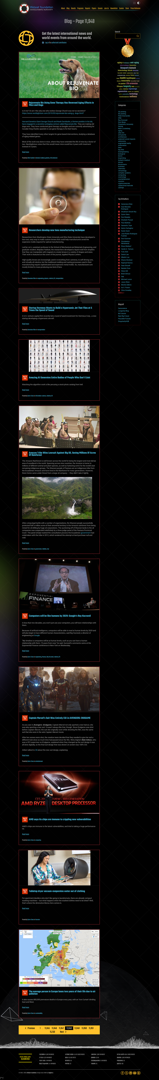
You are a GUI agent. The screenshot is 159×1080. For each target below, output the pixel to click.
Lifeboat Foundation (32, 1073)
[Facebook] (122, 1073)
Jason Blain (125, 282)
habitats (44, 549)
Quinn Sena (31, 396)
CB (36, 750)
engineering (41, 278)
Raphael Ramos (127, 263)
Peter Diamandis (124, 116)
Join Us (106, 8)
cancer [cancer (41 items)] (124, 73)
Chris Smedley (126, 290)
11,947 (61, 1028)
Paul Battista (125, 223)
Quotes (121, 8)
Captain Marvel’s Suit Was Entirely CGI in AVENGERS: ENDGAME (59, 718)
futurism (37, 919)
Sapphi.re (50, 1073)
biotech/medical (40, 158)
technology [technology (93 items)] (133, 94)
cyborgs (121, 188)
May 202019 (25, 104)
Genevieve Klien (32, 278)
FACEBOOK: (43, 1054)
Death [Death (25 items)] (137, 73)
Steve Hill (124, 271)
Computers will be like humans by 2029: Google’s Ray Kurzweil (60, 616)
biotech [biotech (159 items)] (132, 68)
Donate (100, 8)
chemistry (121, 169)
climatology (122, 171)
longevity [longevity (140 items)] (127, 86)
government (86, 533)
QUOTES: (119, 1063)
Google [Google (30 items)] (118, 78)
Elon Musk (122, 122)
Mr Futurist (122, 313)
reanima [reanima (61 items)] (125, 89)
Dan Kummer (126, 239)
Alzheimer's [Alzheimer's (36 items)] (127, 63)
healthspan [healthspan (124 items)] (130, 78)
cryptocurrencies (124, 183)
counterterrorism (124, 179)
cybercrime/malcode (125, 185)
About (63, 8)
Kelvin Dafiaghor (127, 228)
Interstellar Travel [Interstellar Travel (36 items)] (135, 81)
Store (127, 8)
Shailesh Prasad (127, 220)
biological (121, 154)
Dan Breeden (125, 217)
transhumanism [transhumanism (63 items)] (124, 97)
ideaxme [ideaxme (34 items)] (119, 81)
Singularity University (125, 124)
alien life (121, 133)
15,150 (52, 1032)
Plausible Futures (124, 319)
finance (44, 657)
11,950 (84, 1028)
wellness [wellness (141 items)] (133, 96)
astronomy (122, 141)
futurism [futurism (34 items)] (137, 75)
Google (37, 635)
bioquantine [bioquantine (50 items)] (132, 65)
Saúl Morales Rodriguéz (126, 208)
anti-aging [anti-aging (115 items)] (134, 62)
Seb (122, 277)
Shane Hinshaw (126, 260)
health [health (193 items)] (123, 78)
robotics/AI (52, 278)
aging (120, 131)
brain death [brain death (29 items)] (120, 73)
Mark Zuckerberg (124, 128)
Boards (73, 8)
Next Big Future (123, 316)
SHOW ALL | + (121, 293)
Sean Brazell (125, 266)
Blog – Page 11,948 (79, 21)
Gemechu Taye (126, 225)
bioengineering (123, 152)
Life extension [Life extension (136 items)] (132, 83)
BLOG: (67, 1057)
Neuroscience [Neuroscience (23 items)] (137, 86)
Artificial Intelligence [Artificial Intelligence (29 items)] (124, 65)
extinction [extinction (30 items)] (128, 75)
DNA (119, 118)
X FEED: (42, 1057)
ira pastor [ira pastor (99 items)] (122, 83)
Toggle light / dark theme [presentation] (138, 3)
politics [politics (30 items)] (120, 89)
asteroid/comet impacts (126, 139)
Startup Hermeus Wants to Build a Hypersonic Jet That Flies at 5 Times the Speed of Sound (60, 309)
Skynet (120, 126)
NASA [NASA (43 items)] (133, 87)
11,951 (91, 1028)
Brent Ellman (125, 274)
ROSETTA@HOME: (44, 1063)
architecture (122, 137)
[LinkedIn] (130, 1073)
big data (121, 150)
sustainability (38, 1013)
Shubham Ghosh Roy (128, 212)
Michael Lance (126, 279)
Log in (47, 42)
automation (122, 145)
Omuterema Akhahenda (125, 242)
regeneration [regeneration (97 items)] (122, 91)
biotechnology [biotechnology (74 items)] (122, 70)
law (48, 549)
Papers (94, 8)
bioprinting (122, 158)
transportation (59, 278)
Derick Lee (125, 254)
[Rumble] (138, 1073)
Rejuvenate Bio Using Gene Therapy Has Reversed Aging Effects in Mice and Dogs (61, 104)
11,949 (77, 1028)
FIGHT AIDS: (43, 1060)
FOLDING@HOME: (96, 1060)
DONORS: (94, 1057)
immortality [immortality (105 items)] (125, 81)
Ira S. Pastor (125, 288)
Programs (80, 8)
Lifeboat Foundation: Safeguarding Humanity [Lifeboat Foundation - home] (36, 8)
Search (137, 36)
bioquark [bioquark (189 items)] (124, 68)
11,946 (54, 1028)
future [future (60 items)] (132, 75)
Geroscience (122, 308)
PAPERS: (68, 1063)
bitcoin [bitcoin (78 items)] (130, 70)
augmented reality (124, 143)
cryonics (121, 181)
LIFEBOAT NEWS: (70, 1054)
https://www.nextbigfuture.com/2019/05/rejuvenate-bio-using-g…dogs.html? (53, 113)
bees (119, 147)
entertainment (39, 761)
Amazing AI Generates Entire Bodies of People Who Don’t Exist (59, 378)
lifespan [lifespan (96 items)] (120, 86)
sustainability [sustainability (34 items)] (125, 94)
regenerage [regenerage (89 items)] (132, 89)
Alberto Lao (125, 257)
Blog (68, 8)
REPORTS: (68, 1060)
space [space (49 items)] (120, 94)
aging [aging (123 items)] (119, 62)
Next (62, 1032)
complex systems (124, 173)
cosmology (122, 177)
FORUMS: (94, 1063)
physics (46, 278)
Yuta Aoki (124, 252)
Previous (31, 1028)
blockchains (122, 164)
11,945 (47, 1028)
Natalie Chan (125, 268)
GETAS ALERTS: (121, 1054)
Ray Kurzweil (50, 657)
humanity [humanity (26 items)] (138, 78)
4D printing (122, 114)
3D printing (122, 112)
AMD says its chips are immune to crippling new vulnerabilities (60, 819)
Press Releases (135, 8)
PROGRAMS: (120, 1060)
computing (38, 840)
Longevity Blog (123, 311)
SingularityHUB (123, 321)
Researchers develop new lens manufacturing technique (57, 230)
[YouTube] (134, 1073)
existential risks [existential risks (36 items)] (121, 75)
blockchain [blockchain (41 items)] (135, 70)
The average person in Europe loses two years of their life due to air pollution (62, 993)
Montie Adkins (126, 285)
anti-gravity (122, 135)
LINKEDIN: (94, 1054)
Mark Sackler (31, 158)
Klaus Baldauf (126, 246)
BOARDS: (119, 1057)
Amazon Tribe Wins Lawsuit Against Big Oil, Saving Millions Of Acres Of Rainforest (62, 454)
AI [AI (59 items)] (123, 63)
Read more (25, 908)
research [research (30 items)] (129, 91)
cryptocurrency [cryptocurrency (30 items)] (130, 73)
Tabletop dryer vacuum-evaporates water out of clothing (57, 891)
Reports (87, 8)
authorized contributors (59, 42)
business (121, 166)
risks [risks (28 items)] (133, 91)
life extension (53, 158)
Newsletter (114, 8)
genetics (47, 158)
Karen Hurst (125, 231)
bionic (120, 156)
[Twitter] (126, 1073)
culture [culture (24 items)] (135, 73)
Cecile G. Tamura (127, 249)
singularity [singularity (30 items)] (136, 91)
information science (40, 396)
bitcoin (120, 162)
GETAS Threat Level (25, 1058)
